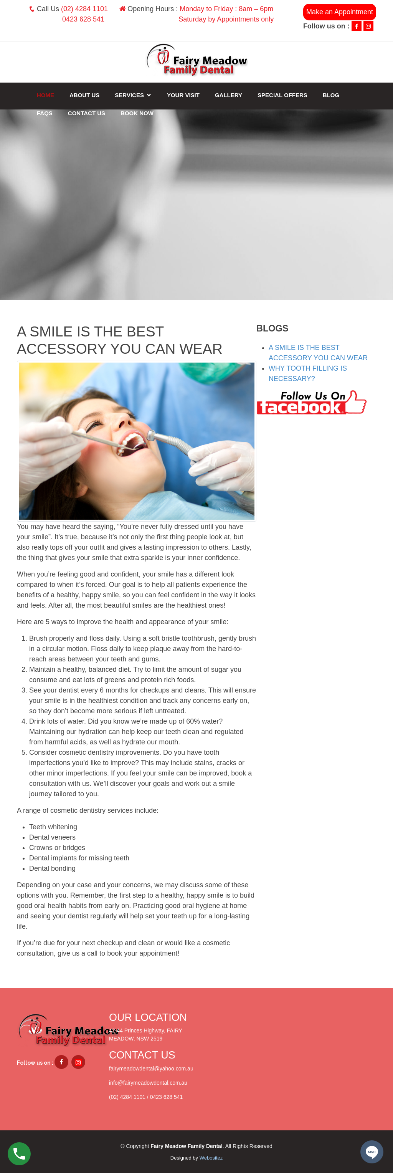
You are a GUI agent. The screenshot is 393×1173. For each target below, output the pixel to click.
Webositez (211, 1158)
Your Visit (183, 95)
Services (129, 95)
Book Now (137, 113)
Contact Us (86, 113)
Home (45, 95)
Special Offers (282, 95)
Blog (331, 95)
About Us (84, 95)
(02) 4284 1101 (84, 9)
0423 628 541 (83, 19)
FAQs (45, 113)
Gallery (228, 95)
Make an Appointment (339, 12)
